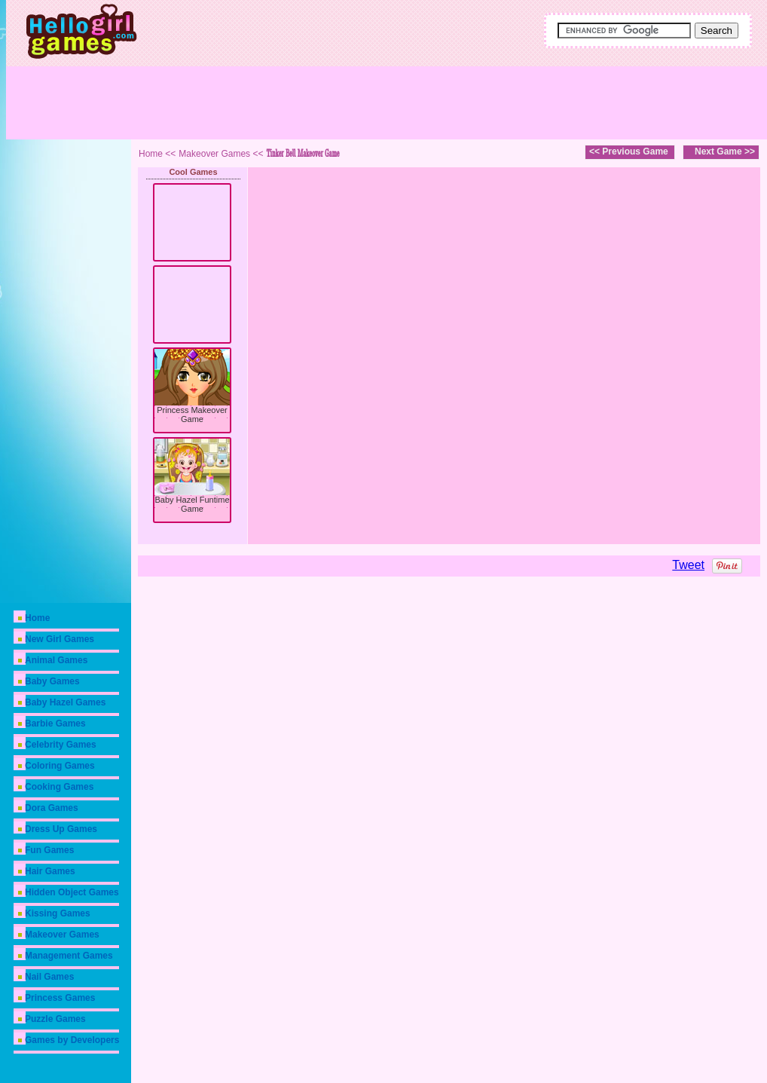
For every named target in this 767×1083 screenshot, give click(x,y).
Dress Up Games (61, 829)
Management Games (69, 955)
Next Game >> (725, 151)
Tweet (688, 564)
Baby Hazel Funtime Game (191, 504)
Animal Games (56, 660)
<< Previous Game (628, 151)
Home (37, 618)
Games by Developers (72, 1040)
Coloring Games (60, 765)
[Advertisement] (439, 101)
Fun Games (49, 850)
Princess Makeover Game (192, 414)
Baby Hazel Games (65, 702)
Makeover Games (62, 934)
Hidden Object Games (72, 892)
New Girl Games (59, 639)
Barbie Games (55, 723)
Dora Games (51, 808)
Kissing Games (57, 913)
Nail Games (49, 976)
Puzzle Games (55, 1019)
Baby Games (52, 681)
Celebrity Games (60, 744)
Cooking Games (59, 787)
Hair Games (50, 871)
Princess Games (60, 998)
